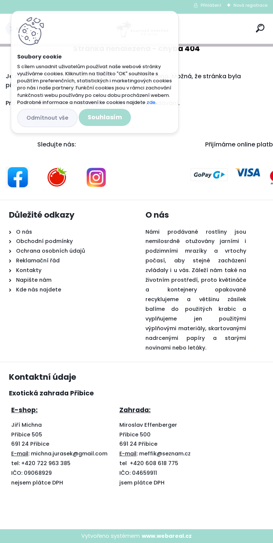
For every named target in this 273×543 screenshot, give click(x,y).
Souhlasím (105, 117)
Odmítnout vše (47, 117)
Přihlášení (211, 5)
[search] (260, 28)
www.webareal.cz (167, 536)
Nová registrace (250, 5)
